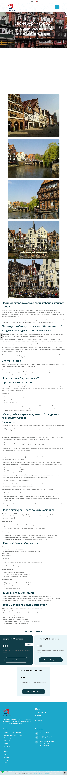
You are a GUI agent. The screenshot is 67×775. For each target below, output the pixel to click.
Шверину (7, 749)
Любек (6, 754)
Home (25, 38)
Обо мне (39, 718)
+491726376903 (44, 732)
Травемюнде (8, 738)
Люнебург (7, 740)
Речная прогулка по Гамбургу (13, 732)
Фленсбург (7, 746)
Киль (5, 762)
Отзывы (39, 715)
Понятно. (47, 773)
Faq (32, 1)
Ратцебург (7, 743)
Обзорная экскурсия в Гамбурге (13, 735)
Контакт (39, 720)
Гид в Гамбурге (41, 712)
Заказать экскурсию (16, 660)
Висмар (6, 757)
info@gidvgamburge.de (45, 737)
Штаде (6, 760)
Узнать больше (37, 773)
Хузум (6, 751)
